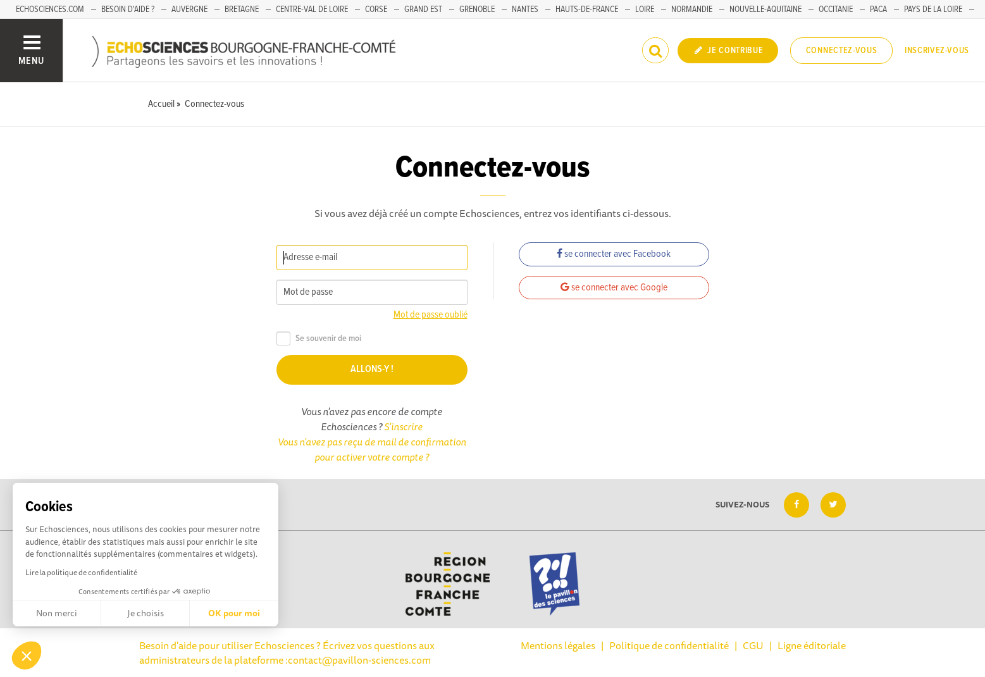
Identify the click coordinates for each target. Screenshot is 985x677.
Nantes (525, 9)
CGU (753, 645)
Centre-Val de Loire (312, 9)
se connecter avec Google (614, 287)
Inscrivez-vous (937, 50)
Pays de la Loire (933, 9)
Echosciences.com (50, 9)
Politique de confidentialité (669, 645)
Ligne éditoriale (811, 645)
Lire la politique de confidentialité (81, 572)
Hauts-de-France (586, 9)
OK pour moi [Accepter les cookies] (234, 613)
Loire (644, 9)
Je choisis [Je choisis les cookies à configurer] (145, 613)
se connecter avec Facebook (614, 254)
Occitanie (836, 9)
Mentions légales (558, 645)
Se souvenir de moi (318, 338)
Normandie (691, 9)
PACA (878, 9)
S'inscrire (403, 426)
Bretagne (242, 9)
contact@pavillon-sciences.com (359, 660)
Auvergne (189, 9)
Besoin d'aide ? (127, 9)
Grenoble (477, 9)
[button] (26, 655)
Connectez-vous (841, 50)
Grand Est (423, 9)
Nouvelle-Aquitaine (765, 9)
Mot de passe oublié (430, 314)
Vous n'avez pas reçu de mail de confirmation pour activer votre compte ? (372, 449)
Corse (376, 9)
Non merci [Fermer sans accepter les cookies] (56, 613)
